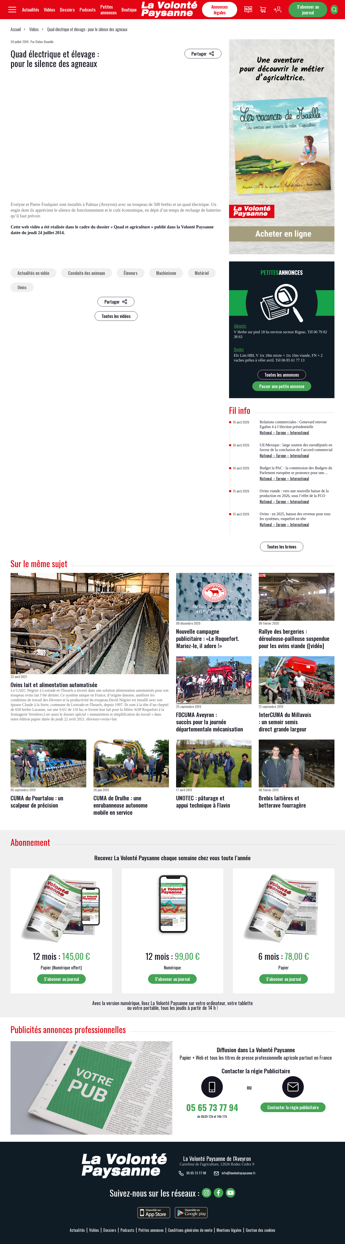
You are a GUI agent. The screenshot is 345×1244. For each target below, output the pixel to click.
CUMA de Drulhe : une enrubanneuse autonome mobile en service (120, 804)
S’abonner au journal (61, 979)
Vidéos (49, 9)
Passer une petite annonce (281, 386)
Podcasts (88, 9)
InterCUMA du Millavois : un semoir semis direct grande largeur (285, 721)
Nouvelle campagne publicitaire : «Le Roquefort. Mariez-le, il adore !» (207, 638)
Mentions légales (229, 1230)
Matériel (202, 273)
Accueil (16, 29)
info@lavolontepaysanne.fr (234, 1173)
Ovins (22, 287)
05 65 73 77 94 (212, 1107)
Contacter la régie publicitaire (293, 1107)
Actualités (30, 9)
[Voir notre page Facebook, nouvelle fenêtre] (218, 1193)
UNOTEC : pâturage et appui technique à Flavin (203, 801)
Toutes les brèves (281, 546)
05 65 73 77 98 (192, 1173)
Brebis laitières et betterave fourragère (282, 801)
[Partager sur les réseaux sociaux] (202, 53)
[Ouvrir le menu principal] (12, 9)
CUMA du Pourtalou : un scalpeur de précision (37, 801)
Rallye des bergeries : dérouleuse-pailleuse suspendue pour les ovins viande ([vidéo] (294, 638)
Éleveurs (131, 273)
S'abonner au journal (308, 10)
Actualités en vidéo (33, 273)
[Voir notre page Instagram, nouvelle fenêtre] (206, 1193)
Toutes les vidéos (116, 316)
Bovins (239, 349)
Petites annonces (108, 10)
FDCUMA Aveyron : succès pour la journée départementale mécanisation (209, 721)
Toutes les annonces (281, 375)
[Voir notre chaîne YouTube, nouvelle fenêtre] (230, 1193)
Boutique (129, 9)
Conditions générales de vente (190, 1230)
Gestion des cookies (260, 1230)
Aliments (240, 326)
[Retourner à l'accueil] (169, 9)
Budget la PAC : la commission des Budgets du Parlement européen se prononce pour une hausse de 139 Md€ (296, 473)
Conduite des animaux (86, 273)
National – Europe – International (284, 432)
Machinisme (166, 273)
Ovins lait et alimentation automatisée (54, 684)
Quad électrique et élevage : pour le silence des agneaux (87, 29)
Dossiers (67, 9)
